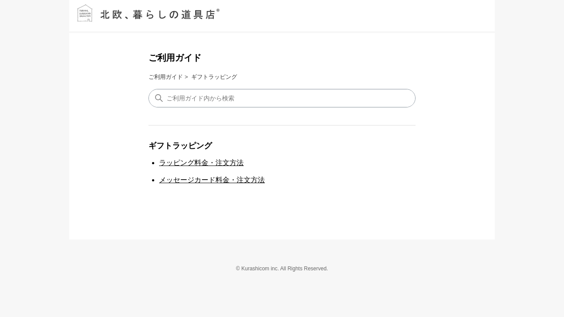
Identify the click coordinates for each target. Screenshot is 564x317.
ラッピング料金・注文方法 (201, 162)
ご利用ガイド (174, 58)
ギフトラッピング (214, 77)
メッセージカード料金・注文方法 (212, 180)
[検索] (282, 98)
